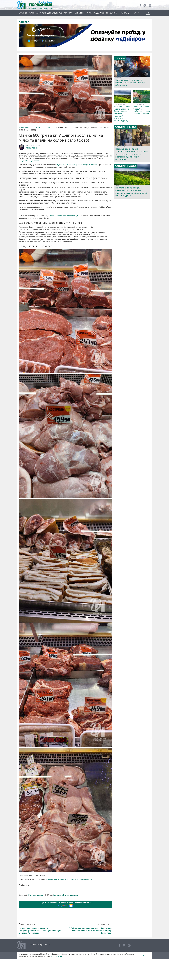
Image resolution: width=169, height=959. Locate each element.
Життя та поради (37, 13)
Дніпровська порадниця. (29, 160)
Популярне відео (125, 127)
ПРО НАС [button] (123, 13)
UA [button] (135, 13)
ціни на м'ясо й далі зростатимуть (64, 253)
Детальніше (56, 956)
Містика (68, 13)
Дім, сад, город (54, 13)
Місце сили (111, 13)
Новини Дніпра (26, 127)
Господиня (79, 13)
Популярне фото (125, 166)
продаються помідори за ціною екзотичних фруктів (69, 917)
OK (143, 955)
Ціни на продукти (70, 933)
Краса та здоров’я (96, 13)
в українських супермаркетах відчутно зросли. (77, 164)
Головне (57, 933)
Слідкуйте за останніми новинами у (65, 942)
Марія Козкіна (32, 148)
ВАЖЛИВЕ (23, 13)
